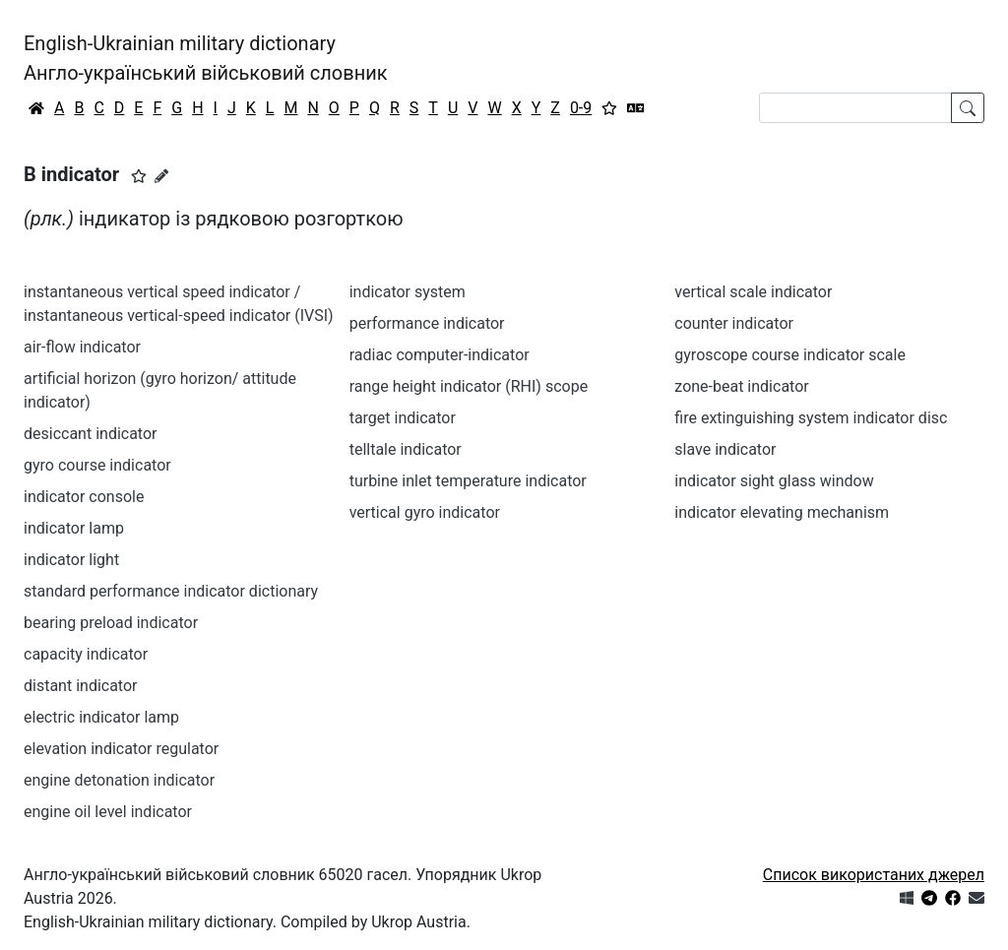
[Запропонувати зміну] (161, 176)
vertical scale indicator (753, 292)
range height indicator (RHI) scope (468, 386)
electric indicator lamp (101, 717)
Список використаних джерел (873, 874)
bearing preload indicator (111, 622)
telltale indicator (405, 449)
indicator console (84, 496)
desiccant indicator (91, 433)
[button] (139, 176)
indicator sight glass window (773, 481)
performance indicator (427, 323)
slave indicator (725, 449)
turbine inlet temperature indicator (468, 481)
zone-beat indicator (741, 386)
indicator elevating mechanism (781, 512)
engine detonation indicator (119, 780)
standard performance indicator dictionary (171, 591)
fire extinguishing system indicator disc (810, 418)
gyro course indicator (97, 465)
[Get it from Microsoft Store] (907, 898)
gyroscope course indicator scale (790, 355)
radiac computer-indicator (439, 355)
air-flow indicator (82, 347)
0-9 (581, 107)
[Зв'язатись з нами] (976, 898)
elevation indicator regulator (121, 748)
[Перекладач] (636, 108)
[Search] (855, 108)
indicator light (71, 559)
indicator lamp (74, 528)
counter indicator (733, 323)
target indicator (402, 418)
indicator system (407, 292)
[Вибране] (609, 108)
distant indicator (81, 685)
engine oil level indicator (108, 811)
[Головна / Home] (36, 108)
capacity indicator (86, 654)
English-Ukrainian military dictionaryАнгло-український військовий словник (206, 58)
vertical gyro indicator (424, 512)
